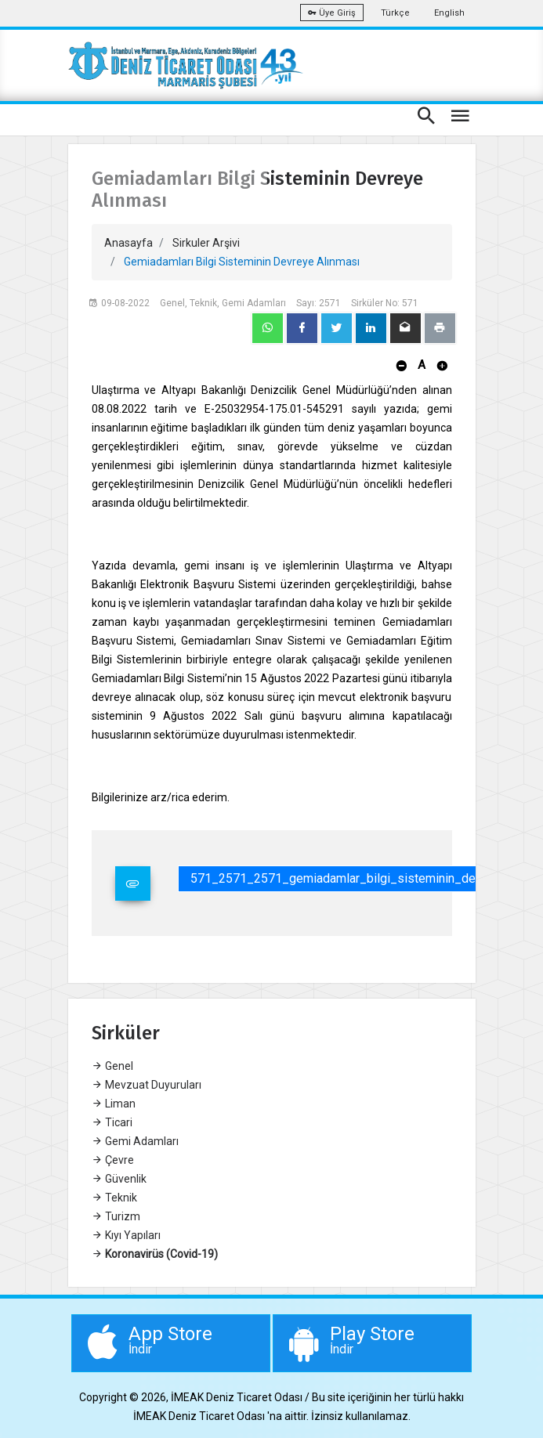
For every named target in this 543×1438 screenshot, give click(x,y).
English (449, 13)
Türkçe (395, 13)
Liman (114, 1103)
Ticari (112, 1122)
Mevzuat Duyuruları (146, 1084)
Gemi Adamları (135, 1141)
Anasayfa (128, 243)
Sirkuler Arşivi (206, 243)
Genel (112, 1066)
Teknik (114, 1197)
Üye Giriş (332, 13)
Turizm (116, 1216)
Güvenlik (119, 1178)
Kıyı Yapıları (126, 1235)
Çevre (113, 1160)
